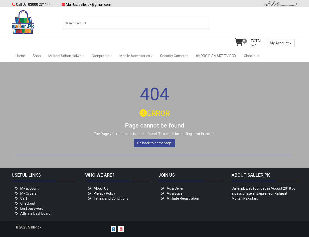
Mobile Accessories (135, 56)
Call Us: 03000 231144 (31, 5)
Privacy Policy (104, 193)
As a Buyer (175, 193)
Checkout (251, 56)
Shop (37, 56)
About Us (101, 188)
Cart (23, 198)
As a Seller (175, 188)
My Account (280, 43)
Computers (102, 56)
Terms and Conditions (111, 198)
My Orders (28, 193)
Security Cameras (174, 56)
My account (29, 188)
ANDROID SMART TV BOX (216, 56)
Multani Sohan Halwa (66, 56)
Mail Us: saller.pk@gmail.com (86, 5)
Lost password (31, 208)
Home (20, 56)
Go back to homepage (154, 143)
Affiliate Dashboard (35, 213)
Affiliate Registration (183, 198)
